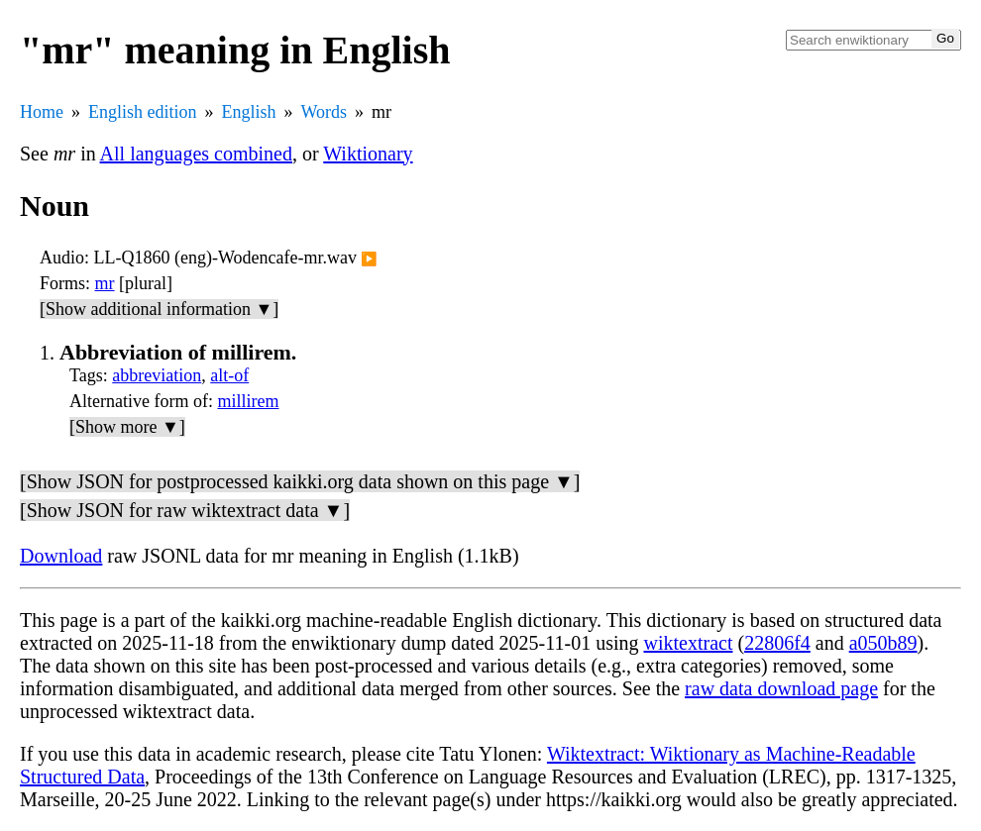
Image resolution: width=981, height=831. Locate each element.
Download (61, 556)
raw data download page (781, 688)
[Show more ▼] (127, 427)
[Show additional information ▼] (159, 309)
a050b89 (883, 643)
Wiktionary (367, 153)
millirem (247, 401)
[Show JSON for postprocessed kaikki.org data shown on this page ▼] (300, 481)
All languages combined (196, 153)
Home (41, 112)
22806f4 (777, 643)
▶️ (369, 259)
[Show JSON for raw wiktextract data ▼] (185, 510)
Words (324, 112)
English (249, 112)
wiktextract (687, 643)
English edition (142, 112)
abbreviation (156, 375)
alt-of (229, 375)
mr (105, 283)
